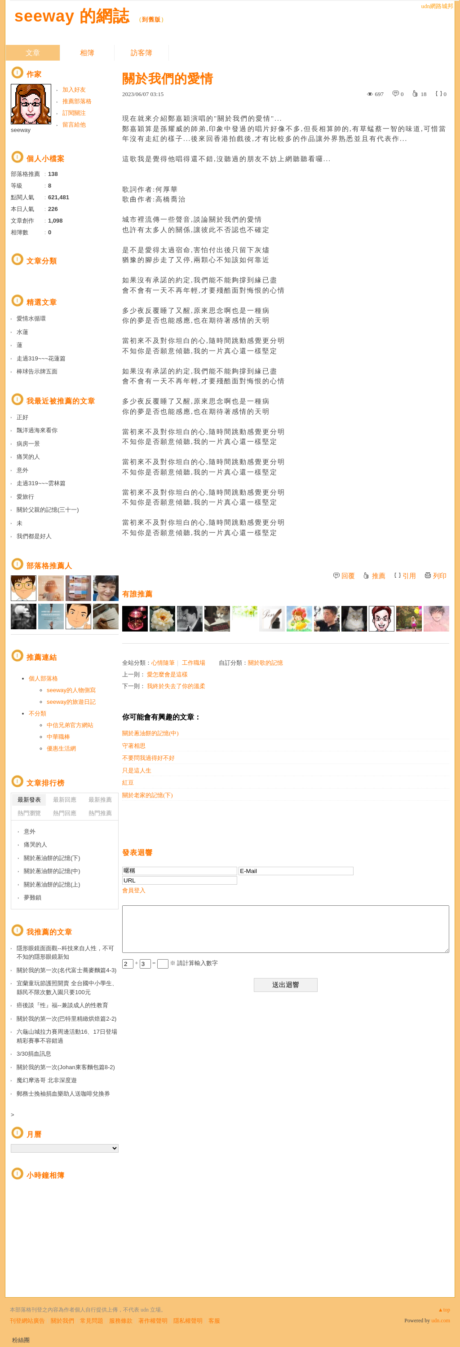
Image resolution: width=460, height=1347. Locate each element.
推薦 (378, 575)
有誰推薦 (137, 594)
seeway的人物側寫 (71, 690)
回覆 (348, 575)
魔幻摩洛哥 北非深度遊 (47, 1080)
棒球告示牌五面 (37, 371)
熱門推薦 (100, 813)
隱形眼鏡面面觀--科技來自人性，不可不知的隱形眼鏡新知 (65, 953)
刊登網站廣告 (27, 1320)
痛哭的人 (28, 456)
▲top (444, 1310)
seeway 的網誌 (71, 16)
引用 (409, 575)
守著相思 (134, 745)
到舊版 (151, 19)
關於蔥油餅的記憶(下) (52, 858)
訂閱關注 (74, 113)
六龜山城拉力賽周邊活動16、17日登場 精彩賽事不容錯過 (67, 1036)
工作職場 (193, 662)
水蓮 (22, 332)
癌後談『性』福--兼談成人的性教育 (62, 1005)
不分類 (37, 713)
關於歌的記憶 (265, 662)
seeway (21, 130)
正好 (22, 417)
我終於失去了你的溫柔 (176, 686)
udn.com (440, 1320)
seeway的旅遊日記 (71, 701)
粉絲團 (21, 1340)
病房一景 (28, 443)
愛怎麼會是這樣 (167, 674)
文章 (33, 53)
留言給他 (74, 124)
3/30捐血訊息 (34, 1053)
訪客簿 (141, 53)
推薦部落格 (77, 101)
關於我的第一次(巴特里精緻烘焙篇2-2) (66, 1018)
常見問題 (91, 1320)
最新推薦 (100, 799)
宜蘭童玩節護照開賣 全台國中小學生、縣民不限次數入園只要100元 (67, 988)
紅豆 (128, 782)
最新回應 (64, 799)
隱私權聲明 (188, 1320)
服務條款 (121, 1320)
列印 (440, 575)
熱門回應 (64, 813)
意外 (22, 470)
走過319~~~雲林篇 (41, 483)
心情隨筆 (163, 662)
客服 (214, 1320)
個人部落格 (43, 678)
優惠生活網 (61, 748)
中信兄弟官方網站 (70, 725)
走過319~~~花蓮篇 (41, 358)
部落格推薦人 (49, 566)
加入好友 (74, 89)
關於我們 (62, 1320)
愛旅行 (25, 496)
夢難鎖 (32, 897)
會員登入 (134, 890)
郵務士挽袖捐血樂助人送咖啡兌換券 (63, 1093)
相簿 (87, 53)
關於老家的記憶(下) (147, 795)
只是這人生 (136, 770)
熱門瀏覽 (29, 813)
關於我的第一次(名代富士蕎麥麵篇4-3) (66, 970)
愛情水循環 (31, 318)
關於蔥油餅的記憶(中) (150, 733)
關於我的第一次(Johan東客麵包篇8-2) (66, 1067)
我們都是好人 (34, 536)
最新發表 (29, 799)
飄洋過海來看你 (37, 430)
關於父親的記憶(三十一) (48, 509)
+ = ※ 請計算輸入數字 (170, 963)
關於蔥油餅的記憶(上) (52, 884)
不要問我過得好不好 (148, 758)
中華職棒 (58, 736)
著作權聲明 (153, 1320)
